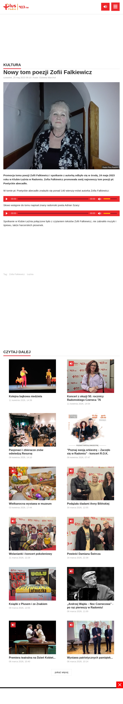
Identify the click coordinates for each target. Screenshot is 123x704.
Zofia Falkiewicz (17, 274)
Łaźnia (30, 274)
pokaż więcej (61, 672)
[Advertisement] (61, 251)
